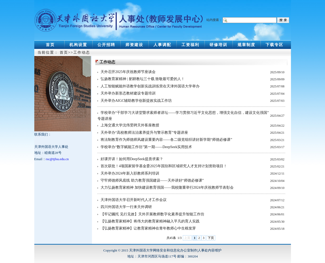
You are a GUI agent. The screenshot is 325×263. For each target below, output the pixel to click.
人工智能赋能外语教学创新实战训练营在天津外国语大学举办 (150, 86)
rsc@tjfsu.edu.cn (57, 159)
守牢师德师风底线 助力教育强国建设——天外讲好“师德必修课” (152, 180)
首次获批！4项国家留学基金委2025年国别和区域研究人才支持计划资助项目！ (164, 166)
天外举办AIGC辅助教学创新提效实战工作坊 (136, 101)
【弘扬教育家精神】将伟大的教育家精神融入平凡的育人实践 (150, 221)
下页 (211, 238)
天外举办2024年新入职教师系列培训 (130, 173)
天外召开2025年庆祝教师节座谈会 (128, 72)
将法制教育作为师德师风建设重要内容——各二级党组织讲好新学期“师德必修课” (166, 140)
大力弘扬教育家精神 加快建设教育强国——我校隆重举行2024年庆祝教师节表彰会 (167, 187)
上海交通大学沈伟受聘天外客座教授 (130, 125)
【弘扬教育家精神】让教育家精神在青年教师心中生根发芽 (148, 228)
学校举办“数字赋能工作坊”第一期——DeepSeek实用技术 (146, 147)
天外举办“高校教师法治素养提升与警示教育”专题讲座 (144, 133)
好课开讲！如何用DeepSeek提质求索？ (132, 159)
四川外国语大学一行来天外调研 (126, 207)
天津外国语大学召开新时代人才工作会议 (134, 200)
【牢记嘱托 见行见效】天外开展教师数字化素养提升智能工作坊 (152, 214)
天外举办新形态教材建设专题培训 (128, 93)
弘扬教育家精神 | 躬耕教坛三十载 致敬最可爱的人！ (143, 79)
